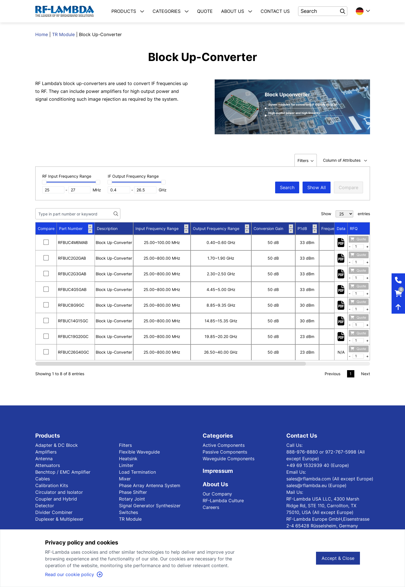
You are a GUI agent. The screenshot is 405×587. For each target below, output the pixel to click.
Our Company (217, 494)
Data (341, 228)
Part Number (75, 228)
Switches (128, 512)
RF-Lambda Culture (223, 500)
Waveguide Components (228, 458)
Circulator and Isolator (59, 492)
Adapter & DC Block (56, 445)
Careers (211, 507)
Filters (125, 445)
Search (287, 187)
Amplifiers (46, 452)
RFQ (354, 228)
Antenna (44, 458)
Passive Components (225, 452)
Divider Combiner (53, 512)
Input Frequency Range (161, 228)
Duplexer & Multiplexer (59, 519)
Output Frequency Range (221, 228)
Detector (44, 505)
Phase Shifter (133, 492)
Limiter (126, 465)
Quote (358, 239)
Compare (348, 187)
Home (41, 34)
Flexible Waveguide (139, 452)
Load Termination (137, 472)
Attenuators (47, 465)
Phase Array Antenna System (149, 485)
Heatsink (128, 458)
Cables (42, 479)
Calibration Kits (51, 485)
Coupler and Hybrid (56, 499)
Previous (332, 373)
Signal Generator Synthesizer (150, 505)
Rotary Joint (132, 499)
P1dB (307, 228)
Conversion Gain (273, 228)
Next (365, 373)
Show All (316, 187)
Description (107, 228)
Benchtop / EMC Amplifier (62, 472)
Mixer (125, 479)
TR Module (63, 34)
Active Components (224, 445)
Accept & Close (338, 558)
